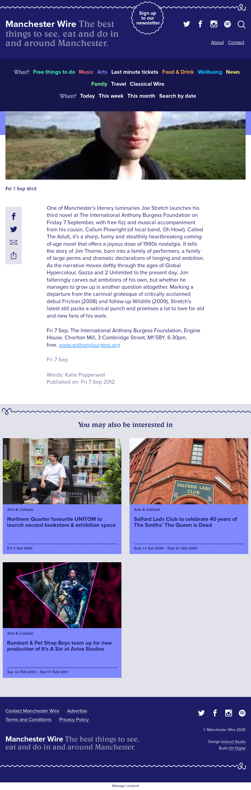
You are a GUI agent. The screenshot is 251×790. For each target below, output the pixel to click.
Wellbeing (210, 72)
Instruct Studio (233, 741)
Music (86, 72)
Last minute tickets (134, 72)
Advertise (77, 711)
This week (111, 96)
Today (87, 96)
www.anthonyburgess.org (89, 345)
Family (99, 84)
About (217, 42)
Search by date (177, 96)
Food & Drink (178, 72)
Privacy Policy (74, 720)
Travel (118, 84)
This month (141, 96)
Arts (102, 72)
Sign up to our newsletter (148, 18)
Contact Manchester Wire (32, 711)
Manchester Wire (40, 24)
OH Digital (237, 748)
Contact (236, 42)
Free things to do (54, 72)
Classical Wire (147, 84)
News (233, 72)
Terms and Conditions (28, 720)
